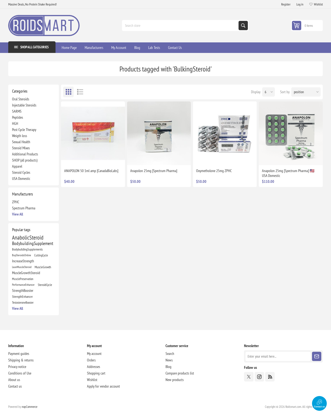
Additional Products (25, 154)
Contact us (15, 386)
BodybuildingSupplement (32, 243)
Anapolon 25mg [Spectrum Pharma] (153, 170)
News (169, 360)
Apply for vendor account (103, 386)
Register (285, 4)
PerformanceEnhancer (23, 285)
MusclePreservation (22, 279)
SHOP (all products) (24, 160)
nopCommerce (29, 407)
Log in (299, 4)
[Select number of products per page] (268, 92)
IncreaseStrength (23, 261)
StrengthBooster (22, 290)
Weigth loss (19, 135)
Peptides (17, 117)
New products (175, 379)
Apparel (17, 166)
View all (17, 214)
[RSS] (270, 376)
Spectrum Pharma (23, 208)
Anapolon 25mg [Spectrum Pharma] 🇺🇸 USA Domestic (288, 173)
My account (94, 353)
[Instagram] (259, 376)
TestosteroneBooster (23, 302)
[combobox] (181, 25)
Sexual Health (21, 141)
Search (243, 25)
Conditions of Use (19, 373)
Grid (68, 92)
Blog (168, 366)
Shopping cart (96, 373)
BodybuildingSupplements (27, 249)
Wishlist (92, 379)
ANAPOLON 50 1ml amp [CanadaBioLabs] (91, 170)
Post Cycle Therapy (24, 129)
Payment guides (18, 353)
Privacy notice (17, 366)
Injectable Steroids (24, 105)
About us (14, 379)
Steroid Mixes (21, 148)
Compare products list (180, 373)
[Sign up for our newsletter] (278, 356)
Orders (91, 360)
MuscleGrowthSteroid (26, 272)
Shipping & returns (21, 360)
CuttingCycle (41, 255)
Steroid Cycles (21, 172)
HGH (15, 123)
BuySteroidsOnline (21, 255)
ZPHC (15, 201)
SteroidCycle (45, 285)
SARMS (17, 111)
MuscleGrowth (43, 267)
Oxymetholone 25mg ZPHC (214, 170)
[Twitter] (249, 376)
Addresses (93, 366)
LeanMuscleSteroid (21, 267)
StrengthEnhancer (22, 296)
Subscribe (316, 356)
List (80, 92)
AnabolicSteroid (27, 237)
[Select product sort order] (306, 92)
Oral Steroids (20, 99)
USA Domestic (21, 178)
